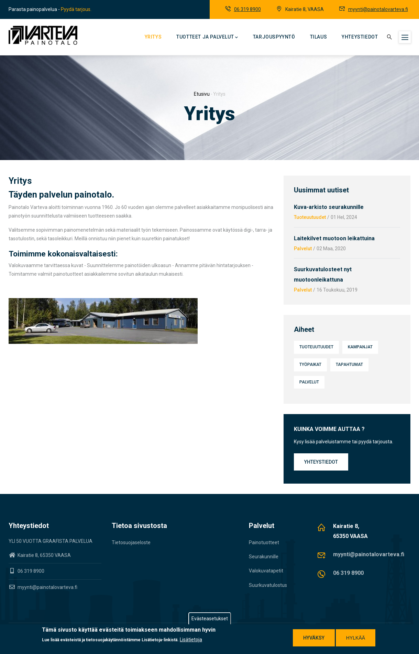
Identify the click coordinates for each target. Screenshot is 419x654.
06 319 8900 (247, 9)
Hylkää (355, 638)
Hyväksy (313, 638)
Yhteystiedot (360, 37)
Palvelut (303, 248)
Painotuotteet (264, 542)
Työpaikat (310, 364)
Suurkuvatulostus (268, 585)
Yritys (153, 37)
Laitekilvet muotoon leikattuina (334, 238)
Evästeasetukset (209, 619)
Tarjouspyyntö (274, 37)
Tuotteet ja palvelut (207, 37)
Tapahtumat (349, 364)
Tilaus (318, 37)
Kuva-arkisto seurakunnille (329, 207)
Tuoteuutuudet (310, 217)
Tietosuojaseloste (131, 542)
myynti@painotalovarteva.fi (378, 9)
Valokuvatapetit (266, 570)
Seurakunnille (263, 556)
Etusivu (202, 94)
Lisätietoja (191, 640)
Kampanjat (360, 347)
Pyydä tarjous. (76, 9)
